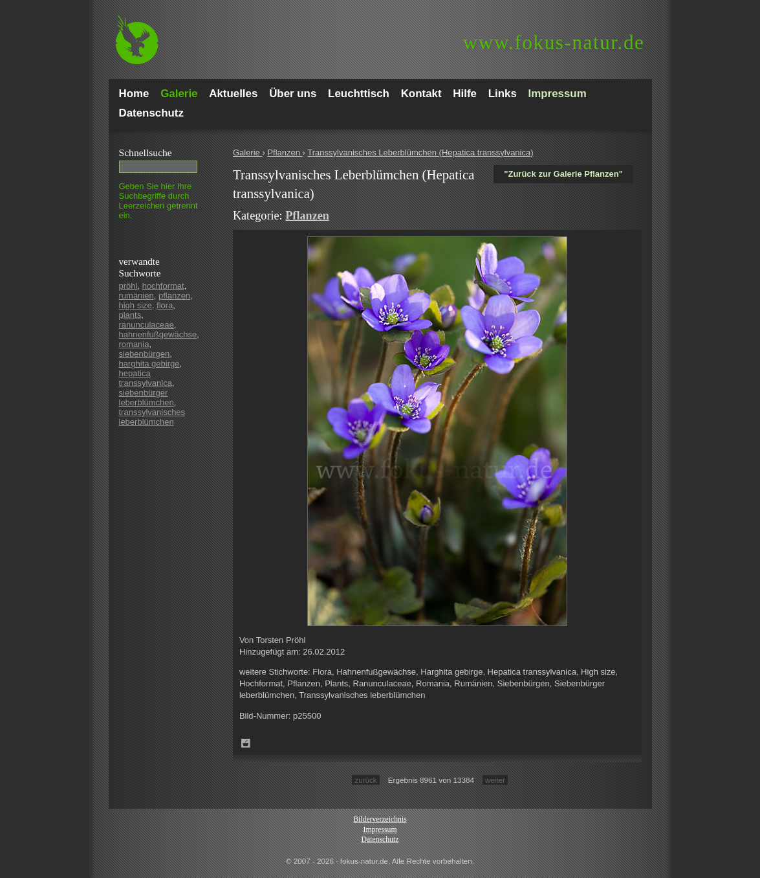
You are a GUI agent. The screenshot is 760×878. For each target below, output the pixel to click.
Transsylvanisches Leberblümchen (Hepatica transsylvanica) (420, 152)
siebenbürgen (144, 354)
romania (134, 344)
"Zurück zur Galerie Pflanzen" (563, 174)
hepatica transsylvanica (145, 378)
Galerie (248, 152)
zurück (365, 780)
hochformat (163, 286)
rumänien (136, 295)
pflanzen (174, 295)
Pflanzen (284, 152)
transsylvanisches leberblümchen (152, 417)
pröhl (128, 286)
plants (130, 315)
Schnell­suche (145, 152)
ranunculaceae (146, 325)
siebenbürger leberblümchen (146, 397)
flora (165, 305)
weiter (495, 780)
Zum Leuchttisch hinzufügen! (245, 743)
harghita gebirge (149, 363)
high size (135, 305)
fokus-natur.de (554, 42)
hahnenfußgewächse (158, 334)
